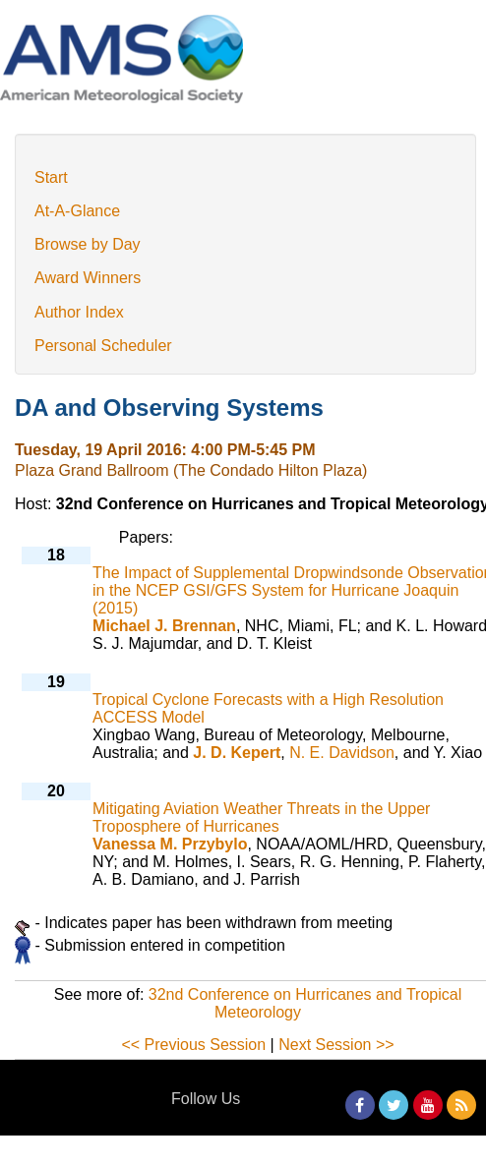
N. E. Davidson (342, 752)
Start (51, 177)
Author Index (79, 312)
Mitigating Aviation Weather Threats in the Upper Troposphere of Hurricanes (261, 817)
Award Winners (87, 277)
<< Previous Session (193, 1044)
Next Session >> (336, 1044)
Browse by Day (87, 244)
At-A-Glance (77, 211)
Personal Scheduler (103, 345)
